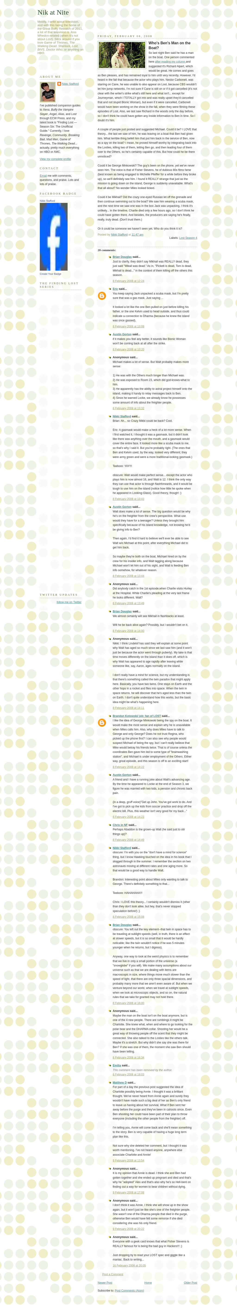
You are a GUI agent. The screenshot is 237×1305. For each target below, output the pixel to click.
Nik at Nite (53, 12)
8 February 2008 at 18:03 (128, 1074)
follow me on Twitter (69, 602)
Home (148, 1282)
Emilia (117, 1065)
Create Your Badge (50, 273)
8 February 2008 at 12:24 (128, 281)
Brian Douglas (122, 257)
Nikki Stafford (122, 416)
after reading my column (170, 61)
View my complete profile (55, 159)
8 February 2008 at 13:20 (128, 349)
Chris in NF (120, 825)
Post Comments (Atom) (129, 1290)
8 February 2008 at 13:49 (128, 603)
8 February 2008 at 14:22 (128, 767)
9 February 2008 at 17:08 (128, 1192)
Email (43, 175)
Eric (115, 289)
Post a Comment (112, 1274)
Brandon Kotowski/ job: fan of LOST (137, 716)
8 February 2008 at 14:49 (128, 839)
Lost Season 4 (188, 238)
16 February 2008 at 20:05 (129, 1265)
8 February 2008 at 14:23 (128, 817)
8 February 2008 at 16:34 (128, 1057)
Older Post (190, 1282)
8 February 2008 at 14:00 (128, 631)
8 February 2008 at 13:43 (128, 499)
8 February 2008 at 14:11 (128, 708)
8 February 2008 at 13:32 (128, 408)
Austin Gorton (122, 334)
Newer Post (105, 1282)
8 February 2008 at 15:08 (128, 916)
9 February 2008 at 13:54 (128, 1160)
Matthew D (120, 1082)
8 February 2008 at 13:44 (128, 576)
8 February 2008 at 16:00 (128, 1003)
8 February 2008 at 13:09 (128, 326)
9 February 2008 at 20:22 (128, 1229)
